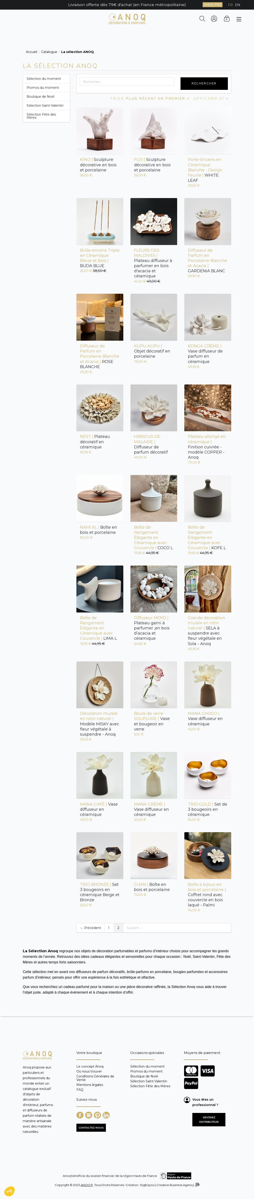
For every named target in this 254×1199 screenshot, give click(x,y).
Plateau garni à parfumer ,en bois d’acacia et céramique (152, 628)
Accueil (31, 51)
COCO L (153, 538)
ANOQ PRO (212, 4)
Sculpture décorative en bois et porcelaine (98, 164)
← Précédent (90, 928)
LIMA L (98, 628)
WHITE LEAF (205, 170)
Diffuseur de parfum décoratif (151, 444)
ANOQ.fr (87, 1185)
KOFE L (207, 538)
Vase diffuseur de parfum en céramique (205, 354)
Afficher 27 (211, 98)
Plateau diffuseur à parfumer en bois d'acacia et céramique (153, 263)
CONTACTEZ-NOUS (91, 1127)
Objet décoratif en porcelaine (152, 351)
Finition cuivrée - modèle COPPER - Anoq (207, 447)
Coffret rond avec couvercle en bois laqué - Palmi (207, 895)
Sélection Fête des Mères (41, 116)
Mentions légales (89, 1085)
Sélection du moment (44, 79)
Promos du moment (43, 88)
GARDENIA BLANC (207, 261)
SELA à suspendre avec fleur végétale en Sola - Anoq (206, 630)
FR (230, 5)
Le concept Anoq (89, 1066)
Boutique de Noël (40, 97)
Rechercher (204, 84)
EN (237, 5)
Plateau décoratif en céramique (95, 441)
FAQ (79, 1089)
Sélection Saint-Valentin (45, 105)
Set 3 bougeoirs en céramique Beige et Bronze (100, 892)
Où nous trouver (89, 1071)
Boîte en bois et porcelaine (98, 530)
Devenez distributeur (208, 1120)
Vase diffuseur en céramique (205, 718)
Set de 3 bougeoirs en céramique (207, 809)
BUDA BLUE (100, 258)
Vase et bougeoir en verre (152, 721)
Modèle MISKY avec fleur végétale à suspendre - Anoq (99, 724)
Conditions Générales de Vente (95, 1078)
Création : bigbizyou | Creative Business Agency (162, 1185)
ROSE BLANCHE (99, 356)
